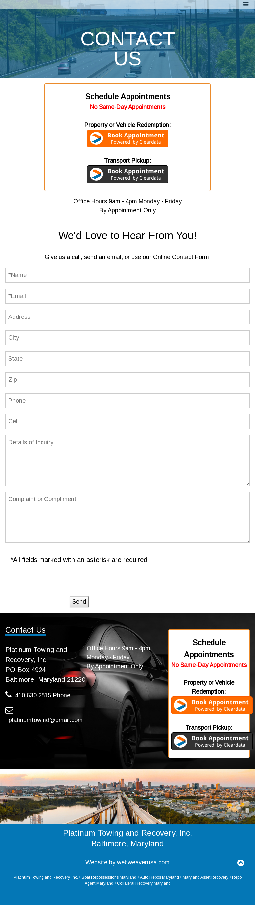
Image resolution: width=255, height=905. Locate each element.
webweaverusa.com (143, 862)
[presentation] (61, 583)
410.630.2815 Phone (42, 695)
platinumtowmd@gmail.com (46, 720)
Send (79, 601)
